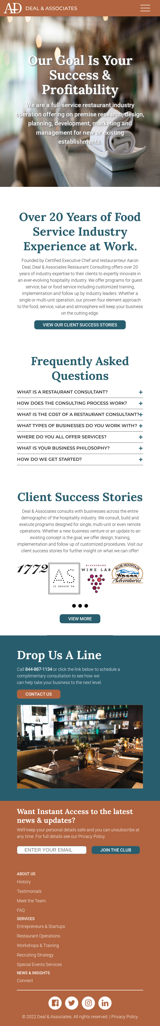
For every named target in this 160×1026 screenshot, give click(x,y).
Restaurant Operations (38, 935)
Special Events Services (39, 964)
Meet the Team (31, 900)
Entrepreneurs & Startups (41, 926)
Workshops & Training (38, 945)
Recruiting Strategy (35, 954)
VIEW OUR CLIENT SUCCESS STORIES (80, 324)
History (24, 881)
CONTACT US (38, 694)
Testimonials (29, 891)
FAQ (21, 910)
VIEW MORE (80, 618)
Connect (25, 980)
